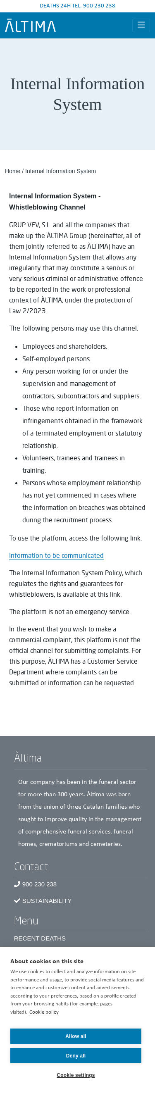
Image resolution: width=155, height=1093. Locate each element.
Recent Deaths (40, 938)
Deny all (76, 1056)
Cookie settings (76, 1075)
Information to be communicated (56, 555)
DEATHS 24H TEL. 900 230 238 (77, 6)
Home (12, 171)
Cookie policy (44, 1012)
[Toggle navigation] (141, 25)
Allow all (75, 1036)
